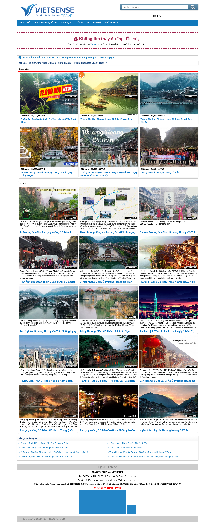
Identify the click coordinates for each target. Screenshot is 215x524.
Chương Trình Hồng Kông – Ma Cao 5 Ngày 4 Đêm (45, 443)
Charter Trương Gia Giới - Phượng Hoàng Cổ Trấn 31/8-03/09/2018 (53, 456)
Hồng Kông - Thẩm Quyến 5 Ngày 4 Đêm (128, 443)
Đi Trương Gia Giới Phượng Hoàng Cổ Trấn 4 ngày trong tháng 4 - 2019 (55, 452)
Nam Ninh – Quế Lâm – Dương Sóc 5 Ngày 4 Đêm (45, 447)
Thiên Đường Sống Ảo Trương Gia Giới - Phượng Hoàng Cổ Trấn (140, 452)
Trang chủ (95, 44)
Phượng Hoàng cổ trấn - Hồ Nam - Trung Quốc (48, 430)
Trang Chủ (55, 10)
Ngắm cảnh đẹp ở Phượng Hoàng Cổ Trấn (163, 430)
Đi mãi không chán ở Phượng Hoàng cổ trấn (106, 282)
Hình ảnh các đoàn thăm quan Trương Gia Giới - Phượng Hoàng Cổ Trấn (143, 456)
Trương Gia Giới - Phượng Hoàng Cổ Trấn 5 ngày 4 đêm (107, 119)
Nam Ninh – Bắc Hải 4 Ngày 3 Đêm (126, 447)
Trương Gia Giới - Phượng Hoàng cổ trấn (159, 172)
